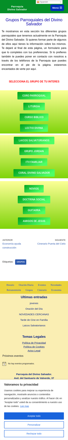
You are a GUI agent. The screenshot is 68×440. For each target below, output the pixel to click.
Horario (10, 285)
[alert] (34, 364)
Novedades (56, 285)
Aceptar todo (33, 416)
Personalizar (34, 424)
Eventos (42, 285)
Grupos (21, 262)
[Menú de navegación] (57, 8)
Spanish (42, 2)
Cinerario (42, 290)
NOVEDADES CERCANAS (34, 314)
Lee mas (24, 406)
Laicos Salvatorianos (34, 325)
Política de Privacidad (34, 342)
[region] (34, 410)
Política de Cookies (34, 346)
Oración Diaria (26, 285)
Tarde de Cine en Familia (34, 319)
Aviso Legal (34, 350)
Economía (56, 290)
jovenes (34, 303)
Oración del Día (34, 308)
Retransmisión (14, 290)
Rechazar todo (33, 433)
